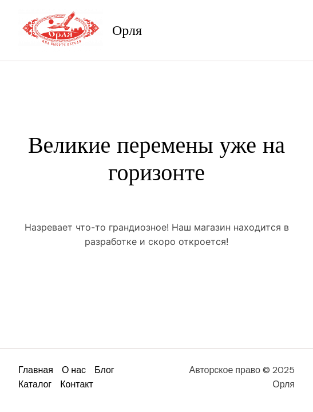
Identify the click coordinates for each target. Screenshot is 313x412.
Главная (35, 370)
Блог (104, 370)
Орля (127, 30)
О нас (74, 370)
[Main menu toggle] (283, 30)
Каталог (34, 384)
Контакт (76, 384)
